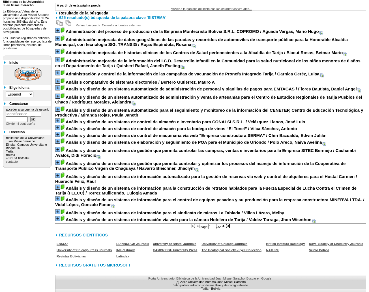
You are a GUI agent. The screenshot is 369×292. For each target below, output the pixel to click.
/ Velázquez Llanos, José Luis (185, 121)
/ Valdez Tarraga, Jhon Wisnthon (189, 219)
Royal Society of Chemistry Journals (336, 244)
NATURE (272, 250)
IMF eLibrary (125, 250)
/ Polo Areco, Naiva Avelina (194, 142)
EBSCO (62, 244)
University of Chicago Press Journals (84, 250)
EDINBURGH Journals (132, 244)
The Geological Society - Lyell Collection (231, 250)
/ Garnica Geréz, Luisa (192, 73)
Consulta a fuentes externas (121, 25)
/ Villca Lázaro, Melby (175, 212)
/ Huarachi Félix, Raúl (206, 179)
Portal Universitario (161, 278)
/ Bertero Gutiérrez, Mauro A (140, 82)
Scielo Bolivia (319, 250)
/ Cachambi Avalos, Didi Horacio (205, 153)
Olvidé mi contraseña (20, 123)
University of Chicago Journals (224, 244)
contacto (12, 161)
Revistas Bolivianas (71, 256)
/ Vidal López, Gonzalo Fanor (209, 202)
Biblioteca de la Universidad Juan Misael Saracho (210, 278)
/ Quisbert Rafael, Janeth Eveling (208, 63)
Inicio (13, 63)
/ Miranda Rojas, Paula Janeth (209, 112)
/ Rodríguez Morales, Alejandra (208, 99)
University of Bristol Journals (174, 244)
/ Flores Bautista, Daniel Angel (211, 88)
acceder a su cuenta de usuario (28, 109)
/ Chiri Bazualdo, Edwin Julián (196, 135)
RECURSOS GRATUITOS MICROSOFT (94, 265)
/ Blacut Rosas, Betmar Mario (204, 52)
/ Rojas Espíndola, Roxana (201, 42)
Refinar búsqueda (88, 25)
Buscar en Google (258, 278)
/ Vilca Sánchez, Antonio (181, 128)
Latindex (122, 256)
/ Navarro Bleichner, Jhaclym (200, 166)
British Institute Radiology (285, 244)
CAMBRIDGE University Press (175, 250)
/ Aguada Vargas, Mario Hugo (192, 31)
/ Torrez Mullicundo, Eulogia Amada (206, 190)
